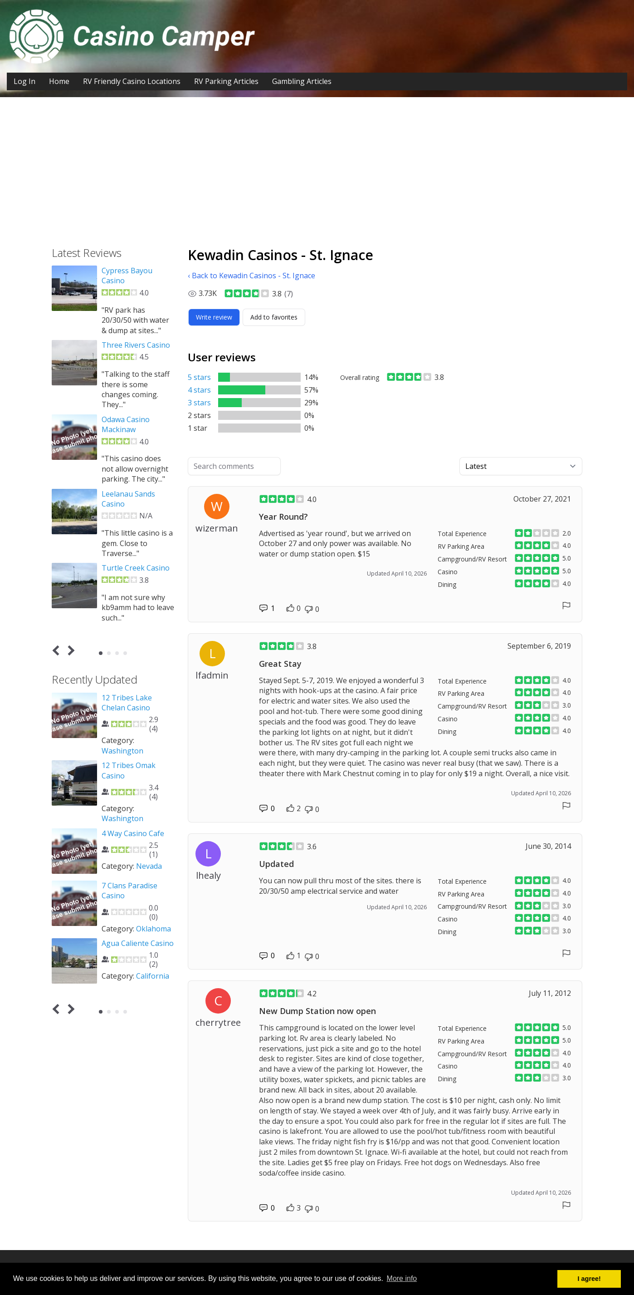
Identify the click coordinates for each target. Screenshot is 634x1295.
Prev (58, 650)
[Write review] (214, 317)
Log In (24, 81)
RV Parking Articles (226, 81)
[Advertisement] (317, 178)
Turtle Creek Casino (136, 568)
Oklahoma (153, 929)
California (152, 976)
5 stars (199, 377)
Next (69, 650)
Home (59, 81)
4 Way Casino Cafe (133, 833)
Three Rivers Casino (136, 345)
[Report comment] (566, 605)
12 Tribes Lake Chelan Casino (127, 703)
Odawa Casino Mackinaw (126, 424)
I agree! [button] (589, 1278)
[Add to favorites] (274, 317)
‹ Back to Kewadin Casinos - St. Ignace (251, 276)
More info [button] (402, 1278)
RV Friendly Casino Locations (131, 81)
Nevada (149, 866)
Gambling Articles (302, 81)
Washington (122, 751)
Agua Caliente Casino (138, 943)
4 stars (199, 390)
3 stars (199, 403)
